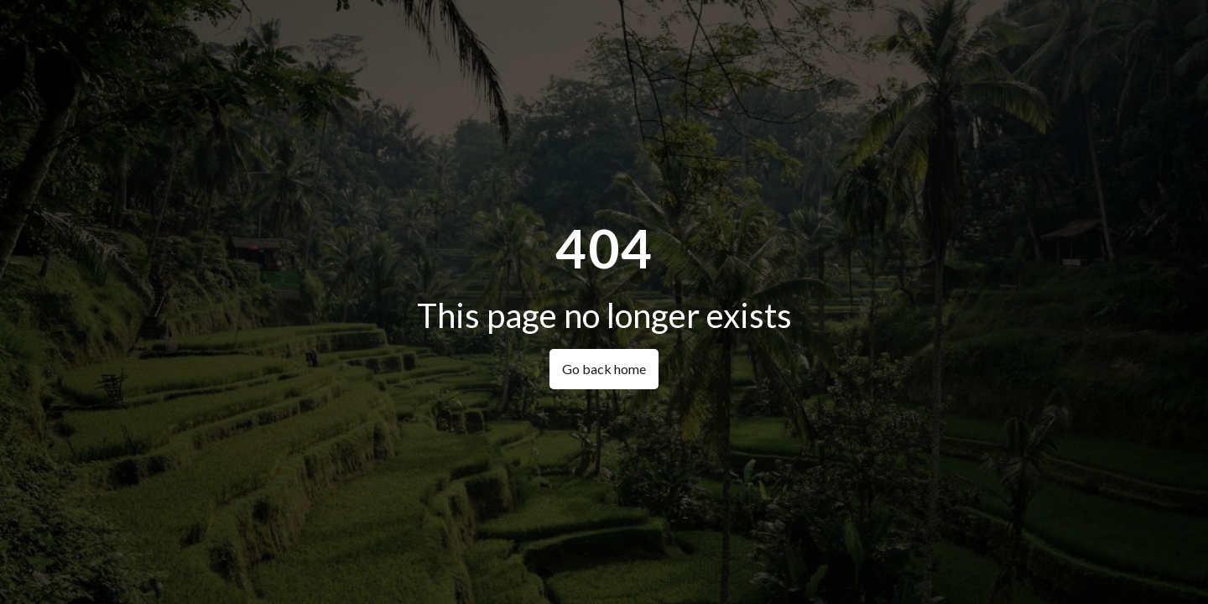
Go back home (604, 369)
